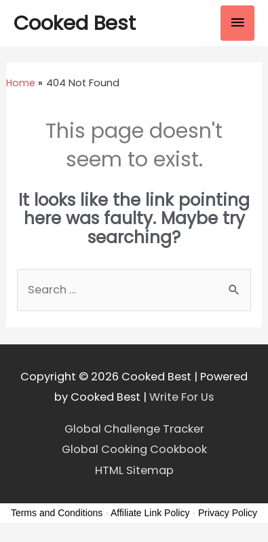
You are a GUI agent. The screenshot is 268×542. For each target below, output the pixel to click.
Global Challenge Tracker (134, 429)
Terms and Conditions (56, 512)
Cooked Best (75, 23)
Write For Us (181, 397)
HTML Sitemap (134, 470)
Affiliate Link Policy (150, 512)
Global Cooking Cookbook (134, 449)
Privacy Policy (227, 512)
